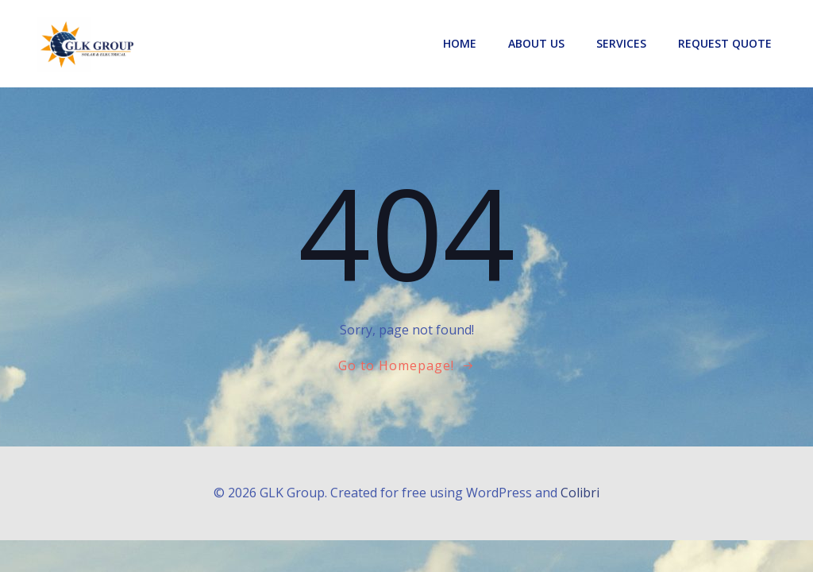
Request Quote (725, 43)
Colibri (580, 492)
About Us (536, 43)
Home (459, 43)
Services (621, 43)
